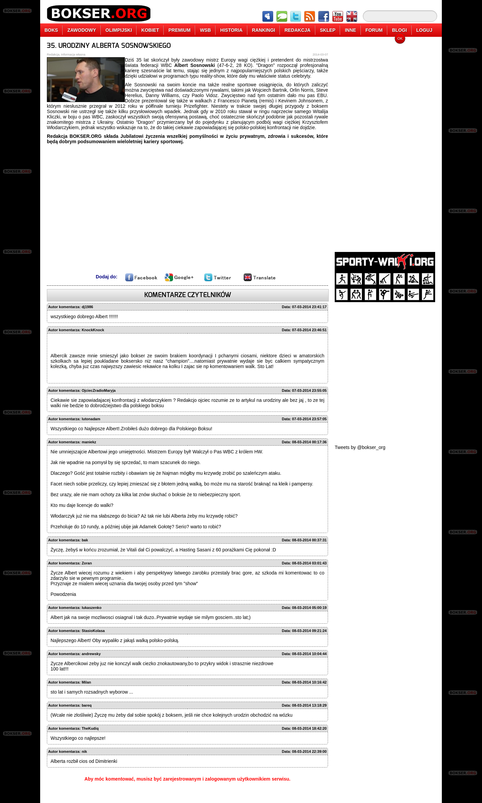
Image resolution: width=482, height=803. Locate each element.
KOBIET (150, 30)
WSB (205, 30)
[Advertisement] (385, 142)
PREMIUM (179, 30)
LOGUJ (424, 30)
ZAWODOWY (81, 30)
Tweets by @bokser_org (360, 447)
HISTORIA (231, 30)
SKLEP (328, 30)
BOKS (51, 30)
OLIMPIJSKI (118, 30)
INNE (350, 30)
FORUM (374, 30)
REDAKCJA (298, 30)
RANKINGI (263, 30)
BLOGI (399, 30)
